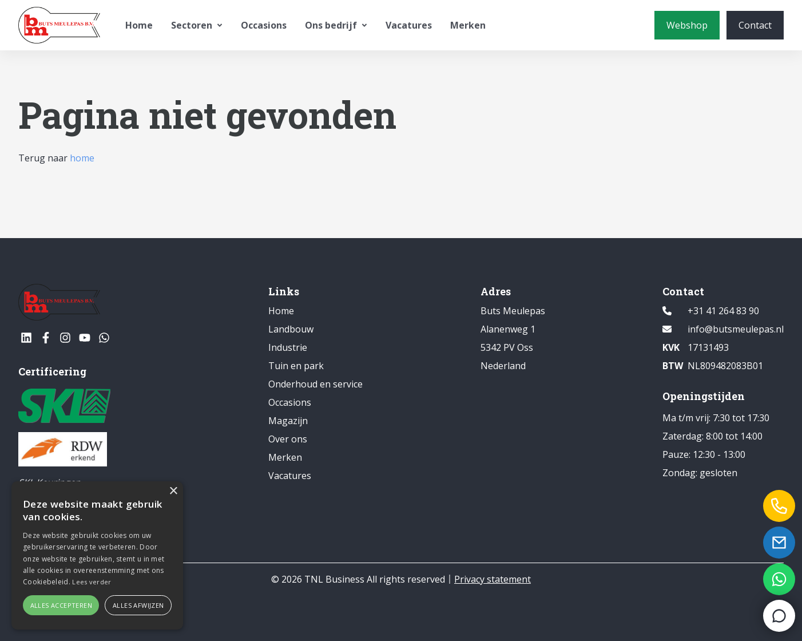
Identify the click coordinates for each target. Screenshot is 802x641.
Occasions (264, 25)
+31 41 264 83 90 (723, 310)
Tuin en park (296, 365)
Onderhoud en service (315, 384)
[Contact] (755, 25)
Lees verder (91, 581)
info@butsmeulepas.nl (736, 329)
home (82, 158)
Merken (468, 25)
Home (139, 25)
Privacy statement (492, 579)
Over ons (287, 439)
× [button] (173, 491)
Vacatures (409, 25)
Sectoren (197, 25)
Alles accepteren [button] (61, 605)
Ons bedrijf (336, 25)
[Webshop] (687, 25)
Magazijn (288, 420)
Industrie (287, 347)
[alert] (97, 555)
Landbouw (290, 329)
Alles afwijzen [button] (138, 605)
